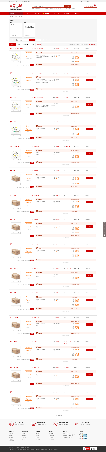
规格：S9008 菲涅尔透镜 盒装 (37, 97)
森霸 (12, 24)
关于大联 (11, 447)
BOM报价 (66, 13)
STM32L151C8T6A (49, 8)
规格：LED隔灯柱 (35, 170)
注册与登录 (11, 433)
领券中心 (56, 13)
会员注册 (23, 1)
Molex (67, 367)
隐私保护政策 (51, 439)
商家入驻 (37, 13)
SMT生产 (77, 13)
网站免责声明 (51, 435)
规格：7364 (34, 392)
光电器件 (16, 16)
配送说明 (24, 439)
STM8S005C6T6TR (71, 8)
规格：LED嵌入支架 (36, 195)
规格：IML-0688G (35, 146)
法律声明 (17, 447)
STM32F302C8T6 (35, 8)
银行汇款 (24, 435)
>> (53, 415)
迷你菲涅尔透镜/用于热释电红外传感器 (33, 27)
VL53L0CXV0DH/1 (57, 8)
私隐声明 (22, 447)
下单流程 (11, 439)
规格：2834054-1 (35, 341)
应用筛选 (32, 40)
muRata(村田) (68, 146)
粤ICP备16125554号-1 (53, 449)
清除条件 (38, 40)
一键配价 (32, 65)
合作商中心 (83, 1)
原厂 (28, 13)
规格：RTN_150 (35, 268)
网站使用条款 (51, 437)
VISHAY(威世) (69, 268)
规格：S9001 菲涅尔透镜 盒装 (37, 48)
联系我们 (27, 447)
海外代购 (37, 437)
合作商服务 (38, 439)
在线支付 (24, 433)
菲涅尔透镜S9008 (28, 26)
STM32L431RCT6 (42, 8)
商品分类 (12, 13)
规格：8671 (34, 121)
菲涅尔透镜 (21, 16)
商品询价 (11, 437)
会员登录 (28, 1)
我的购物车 (90, 6)
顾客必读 (37, 433)
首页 (13, 16)
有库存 (32, 44)
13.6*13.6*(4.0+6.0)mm (29, 24)
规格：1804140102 (35, 367)
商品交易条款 (51, 433)
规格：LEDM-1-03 (35, 317)
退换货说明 (11, 440)
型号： (16, 48)
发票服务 (37, 435)
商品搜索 (11, 435)
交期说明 (24, 437)
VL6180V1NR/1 (64, 8)
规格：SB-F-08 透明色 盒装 (37, 73)
